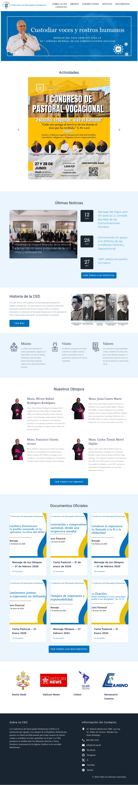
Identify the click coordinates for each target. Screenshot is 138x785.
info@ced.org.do (93, 745)
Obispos (74, 4)
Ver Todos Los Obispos (69, 482)
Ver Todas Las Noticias (99, 275)
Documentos (122, 4)
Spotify (90, 770)
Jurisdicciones (90, 4)
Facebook (91, 750)
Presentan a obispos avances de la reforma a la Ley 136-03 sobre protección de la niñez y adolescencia (43, 248)
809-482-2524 (92, 740)
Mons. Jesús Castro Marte (105, 398)
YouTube (91, 765)
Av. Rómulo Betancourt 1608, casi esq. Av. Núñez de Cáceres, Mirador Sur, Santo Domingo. (103, 732)
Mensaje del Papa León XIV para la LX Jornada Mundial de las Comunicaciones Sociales (112, 219)
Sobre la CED (59, 4)
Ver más (21, 323)
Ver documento (17, 571)
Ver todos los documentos (69, 649)
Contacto (61, 7)
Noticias (107, 4)
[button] (18, 129)
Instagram (91, 755)
